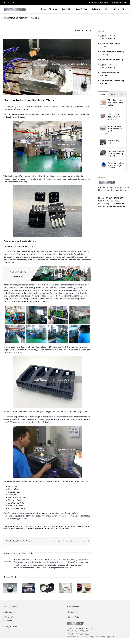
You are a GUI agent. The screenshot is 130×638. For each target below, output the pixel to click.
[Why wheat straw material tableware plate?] (103, 100)
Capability (72, 612)
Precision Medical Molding (111, 59)
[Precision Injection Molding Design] (103, 163)
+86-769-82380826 (114, 198)
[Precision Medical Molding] (65, 584)
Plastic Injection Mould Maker (59, 528)
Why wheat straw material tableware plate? (116, 102)
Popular (103, 94)
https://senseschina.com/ (114, 206)
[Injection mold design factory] (103, 114)
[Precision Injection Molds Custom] (28, 584)
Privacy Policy (74, 617)
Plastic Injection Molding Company (38, 528)
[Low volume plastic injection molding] (103, 151)
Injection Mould (11, 612)
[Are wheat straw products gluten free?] (103, 126)
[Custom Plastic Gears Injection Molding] (84, 584)
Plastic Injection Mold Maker (17, 528)
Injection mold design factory (114, 115)
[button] (123, 8)
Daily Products (11, 626)
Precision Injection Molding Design (116, 164)
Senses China (9, 526)
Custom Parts (10, 617)
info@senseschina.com (119, 2)
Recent (112, 94)
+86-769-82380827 (111, 201)
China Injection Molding (62, 526)
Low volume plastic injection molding (116, 152)
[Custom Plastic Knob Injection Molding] (10, 584)
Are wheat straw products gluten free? (115, 128)
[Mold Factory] (103, 140)
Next (87, 30)
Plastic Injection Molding (41, 526)
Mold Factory (113, 140)
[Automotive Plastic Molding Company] (47, 584)
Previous (79, 30)
